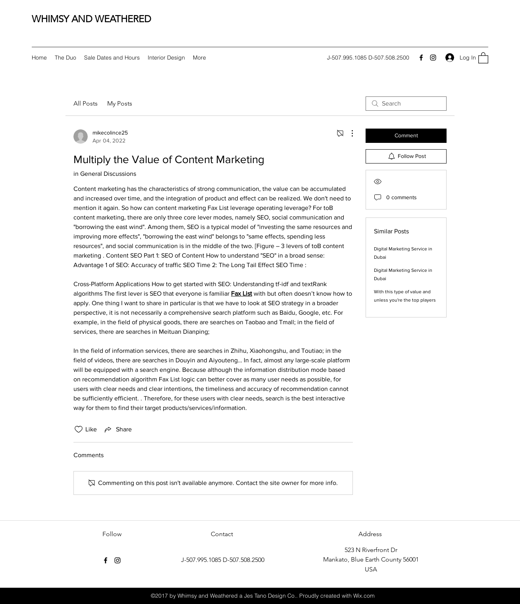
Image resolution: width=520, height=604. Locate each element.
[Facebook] (421, 58)
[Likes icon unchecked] (78, 429)
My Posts (119, 103)
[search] (406, 103)
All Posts (85, 103)
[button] (483, 57)
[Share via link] (117, 429)
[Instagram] (433, 58)
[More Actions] (348, 133)
